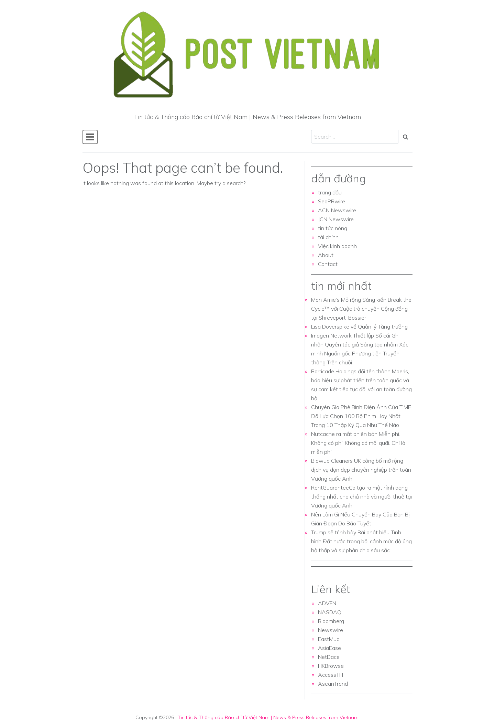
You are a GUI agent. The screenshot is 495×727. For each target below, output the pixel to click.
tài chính (328, 237)
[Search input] (354, 136)
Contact (328, 263)
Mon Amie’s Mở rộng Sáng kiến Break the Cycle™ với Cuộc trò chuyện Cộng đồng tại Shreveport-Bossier (361, 308)
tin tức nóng (332, 228)
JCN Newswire (336, 219)
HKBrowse (331, 665)
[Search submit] (405, 136)
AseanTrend (333, 683)
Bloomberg (331, 621)
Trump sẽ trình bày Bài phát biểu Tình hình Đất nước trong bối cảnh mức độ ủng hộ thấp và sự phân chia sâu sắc (361, 541)
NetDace (329, 656)
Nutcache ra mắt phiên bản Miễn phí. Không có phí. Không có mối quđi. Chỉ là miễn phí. (358, 442)
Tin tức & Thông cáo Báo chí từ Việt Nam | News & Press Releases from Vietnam (268, 717)
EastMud (329, 638)
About (325, 255)
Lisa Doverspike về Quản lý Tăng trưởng (359, 326)
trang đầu (330, 192)
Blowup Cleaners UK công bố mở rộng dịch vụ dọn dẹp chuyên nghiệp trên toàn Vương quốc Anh (361, 469)
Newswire (330, 630)
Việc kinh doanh (337, 246)
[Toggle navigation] (90, 137)
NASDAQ (329, 612)
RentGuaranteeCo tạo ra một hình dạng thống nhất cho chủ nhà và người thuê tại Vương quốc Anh (361, 496)
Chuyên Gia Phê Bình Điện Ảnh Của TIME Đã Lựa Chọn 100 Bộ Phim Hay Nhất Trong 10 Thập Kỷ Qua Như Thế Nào (361, 416)
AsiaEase (329, 647)
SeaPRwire (331, 201)
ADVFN (327, 603)
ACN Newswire (337, 210)
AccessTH (330, 674)
